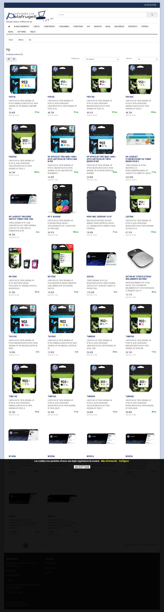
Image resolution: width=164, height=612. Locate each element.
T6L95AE (52, 336)
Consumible (64, 26)
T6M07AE (130, 336)
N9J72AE (13, 276)
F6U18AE (129, 97)
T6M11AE (13, 396)
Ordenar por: (75, 58)
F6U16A (51, 97)
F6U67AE (13, 156)
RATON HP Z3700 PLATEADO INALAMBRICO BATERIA (138, 277)
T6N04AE (130, 396)
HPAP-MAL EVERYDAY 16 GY (99, 216)
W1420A (12, 456)
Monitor (98, 26)
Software (21, 32)
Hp (30, 40)
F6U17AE (91, 97)
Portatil (145, 26)
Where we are (26, 22)
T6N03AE (91, 396)
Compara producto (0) (14, 54)
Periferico (132, 26)
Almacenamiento (21, 26)
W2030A (51, 456)
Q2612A (90, 276)
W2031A (90, 456)
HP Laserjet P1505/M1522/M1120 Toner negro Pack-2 (138, 159)
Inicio (11, 40)
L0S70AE (129, 216)
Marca (21, 40)
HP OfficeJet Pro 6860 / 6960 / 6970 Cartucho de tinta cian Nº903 (62, 159)
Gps (88, 26)
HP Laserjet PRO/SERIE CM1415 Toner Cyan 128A (21, 217)
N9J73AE (52, 276)
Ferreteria (78, 26)
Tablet (33, 32)
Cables (36, 26)
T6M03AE (91, 336)
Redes (10, 32)
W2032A (129, 456)
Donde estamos (13, 22)
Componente (49, 26)
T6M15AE (52, 396)
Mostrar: (129, 58)
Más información (109, 461)
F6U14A (12, 97)
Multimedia (119, 26)
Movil (108, 26)
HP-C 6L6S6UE (54, 216)
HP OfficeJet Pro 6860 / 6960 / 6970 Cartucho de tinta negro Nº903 (101, 159)
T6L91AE (13, 336)
